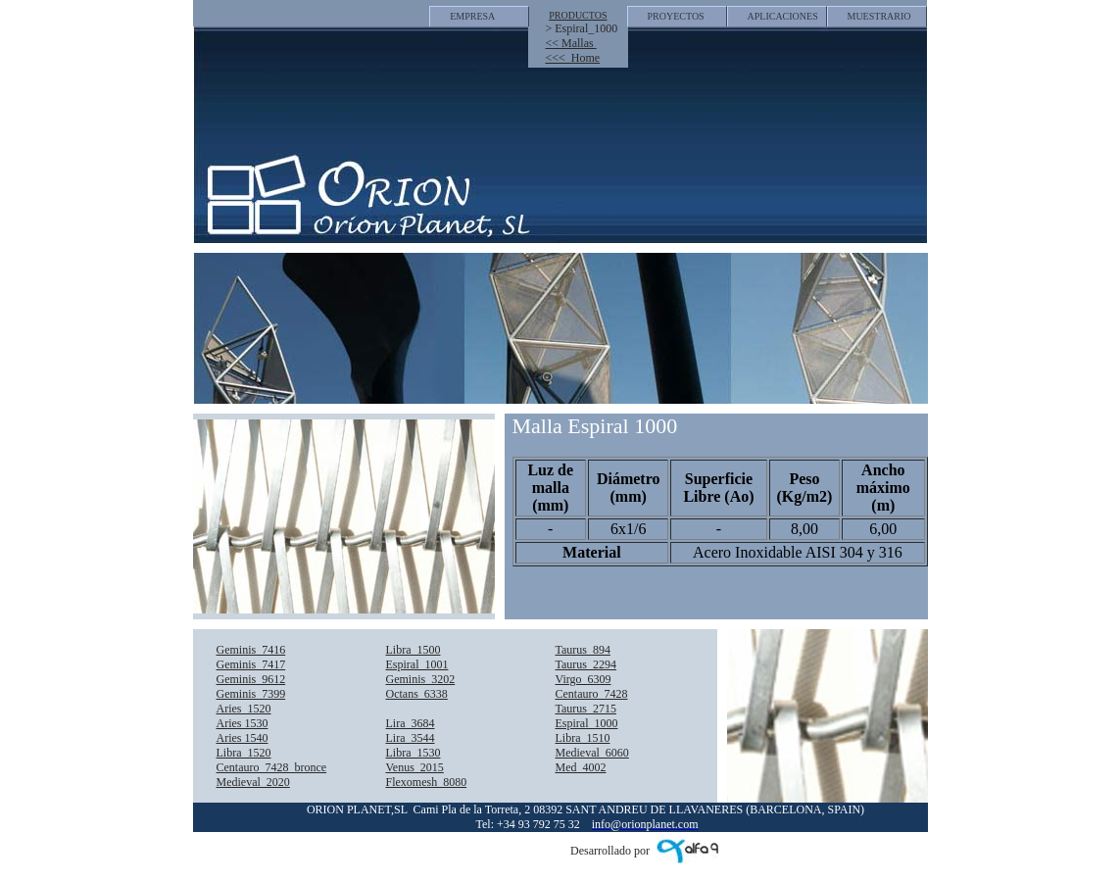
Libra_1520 (244, 753)
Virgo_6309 (583, 679)
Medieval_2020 (253, 782)
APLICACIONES (783, 16)
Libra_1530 (413, 753)
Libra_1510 (583, 738)
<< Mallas (571, 43)
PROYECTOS (676, 16)
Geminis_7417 (251, 664)
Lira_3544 (410, 738)
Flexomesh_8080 (426, 782)
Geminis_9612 (251, 679)
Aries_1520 (244, 708)
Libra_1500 (413, 650)
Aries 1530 (242, 723)
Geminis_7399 (251, 694)
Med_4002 (581, 767)
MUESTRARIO (879, 16)
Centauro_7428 (592, 694)
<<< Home (573, 58)
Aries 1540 (242, 738)
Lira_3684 (410, 723)
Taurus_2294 (586, 664)
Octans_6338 (417, 694)
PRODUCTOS (578, 15)
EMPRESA (472, 16)
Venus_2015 (415, 767)
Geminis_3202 (421, 679)
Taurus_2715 (586, 708)
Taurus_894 (583, 650)
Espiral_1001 (417, 664)
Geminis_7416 (251, 650)
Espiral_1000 (587, 723)
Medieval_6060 (592, 753)
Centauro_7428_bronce (272, 767)
